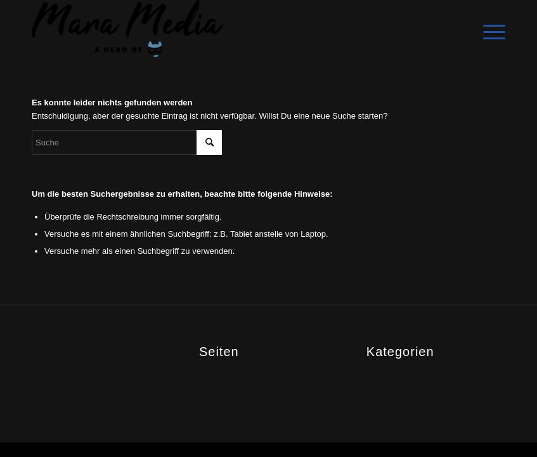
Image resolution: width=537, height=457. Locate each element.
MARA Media (223, 397)
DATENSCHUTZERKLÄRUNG (255, 370)
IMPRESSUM (224, 383)
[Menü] (487, 28)
